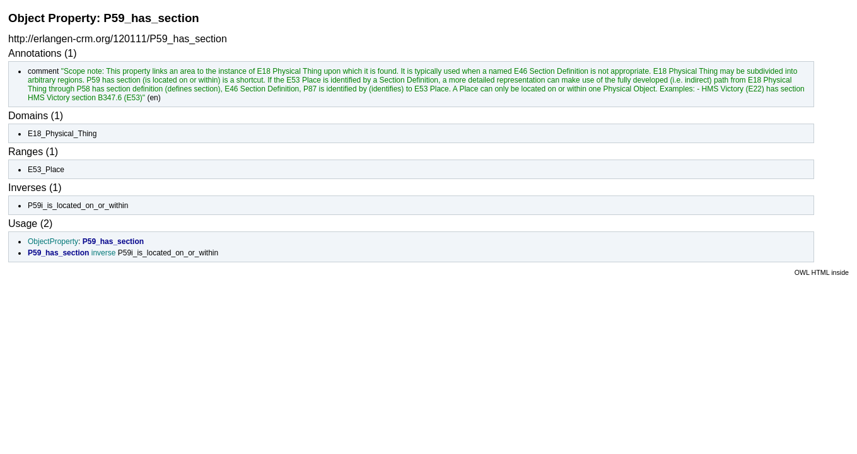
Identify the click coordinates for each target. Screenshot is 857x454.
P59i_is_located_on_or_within (78, 205)
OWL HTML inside (822, 272)
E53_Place (46, 169)
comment (43, 71)
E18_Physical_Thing (62, 133)
